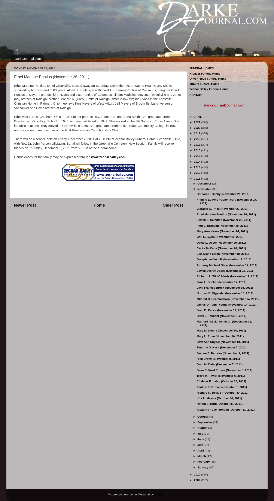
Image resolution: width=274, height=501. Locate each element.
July (200, 433)
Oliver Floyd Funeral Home (207, 78)
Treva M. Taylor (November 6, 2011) (221, 375)
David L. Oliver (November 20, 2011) (221, 242)
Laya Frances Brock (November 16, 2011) (225, 287)
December (204, 183)
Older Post (172, 205)
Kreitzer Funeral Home (204, 73)
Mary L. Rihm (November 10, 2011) (220, 336)
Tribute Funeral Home (204, 84)
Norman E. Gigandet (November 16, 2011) (225, 293)
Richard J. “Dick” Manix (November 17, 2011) (227, 276)
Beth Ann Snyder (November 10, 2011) (223, 342)
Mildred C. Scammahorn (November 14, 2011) (228, 299)
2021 (197, 122)
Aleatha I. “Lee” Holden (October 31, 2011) (226, 409)
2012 (197, 172)
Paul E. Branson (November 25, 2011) (222, 225)
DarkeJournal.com (28, 58)
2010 (197, 474)
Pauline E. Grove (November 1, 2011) (222, 387)
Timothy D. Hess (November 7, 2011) (222, 347)
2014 (197, 161)
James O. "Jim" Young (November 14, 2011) (226, 304)
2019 (197, 133)
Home (99, 205)
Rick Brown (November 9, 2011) (218, 358)
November (204, 189)
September (205, 422)
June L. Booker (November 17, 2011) (222, 282)
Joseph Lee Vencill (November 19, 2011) (224, 259)
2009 (197, 480)
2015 (197, 156)
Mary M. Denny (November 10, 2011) (221, 330)
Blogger (159, 494)
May (200, 444)
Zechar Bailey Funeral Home (208, 89)
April (201, 450)
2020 (197, 127)
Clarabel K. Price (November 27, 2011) (223, 208)
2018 (197, 139)
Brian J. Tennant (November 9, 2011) (221, 316)
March (202, 456)
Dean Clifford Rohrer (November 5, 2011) (224, 370)
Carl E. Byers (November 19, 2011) (220, 236)
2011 (197, 178)
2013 (197, 167)
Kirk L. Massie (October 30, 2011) (219, 398)
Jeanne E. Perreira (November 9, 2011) (223, 353)
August (202, 427)
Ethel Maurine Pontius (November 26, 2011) (226, 214)
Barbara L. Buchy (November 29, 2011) (223, 194)
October (203, 416)
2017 (197, 144)
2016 (197, 150)
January (203, 467)
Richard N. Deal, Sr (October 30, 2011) (223, 392)
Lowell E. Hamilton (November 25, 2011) (224, 220)
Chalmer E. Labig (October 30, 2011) (221, 381)
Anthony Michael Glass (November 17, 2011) (227, 265)
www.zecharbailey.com (108, 157)
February (204, 461)
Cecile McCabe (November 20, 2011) (221, 248)
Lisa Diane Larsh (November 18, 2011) (223, 253)
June (201, 439)
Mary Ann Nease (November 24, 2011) (222, 231)
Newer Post (25, 205)
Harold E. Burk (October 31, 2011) (220, 403)
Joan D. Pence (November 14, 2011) (221, 310)
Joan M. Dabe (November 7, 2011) (220, 364)
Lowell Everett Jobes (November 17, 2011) (225, 270)
